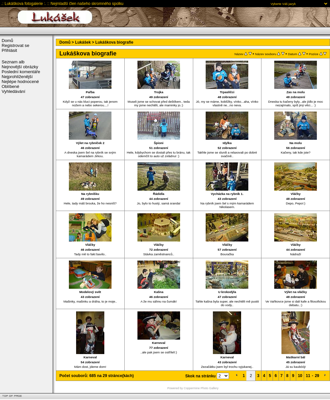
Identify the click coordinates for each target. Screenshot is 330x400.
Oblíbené (10, 86)
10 (300, 375)
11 (308, 375)
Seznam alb (13, 61)
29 (317, 375)
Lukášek (83, 42)
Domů (7, 40)
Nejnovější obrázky (20, 66)
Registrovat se (15, 45)
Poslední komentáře (21, 71)
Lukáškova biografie (114, 42)
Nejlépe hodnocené (20, 81)
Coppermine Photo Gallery (201, 388)
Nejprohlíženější (17, 76)
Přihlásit (9, 50)
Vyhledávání (13, 91)
